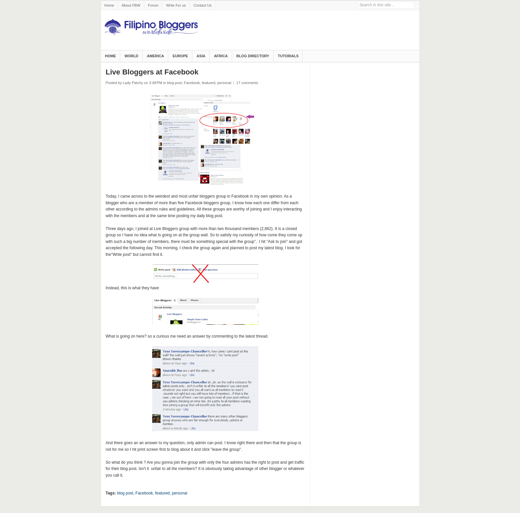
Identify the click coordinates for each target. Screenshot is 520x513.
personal (224, 83)
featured (208, 83)
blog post (174, 83)
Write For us (176, 5)
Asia (201, 56)
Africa (221, 56)
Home (109, 5)
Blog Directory (252, 56)
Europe (180, 56)
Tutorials (288, 56)
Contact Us (203, 5)
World (132, 56)
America (155, 56)
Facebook (192, 83)
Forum (153, 5)
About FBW (131, 5)
